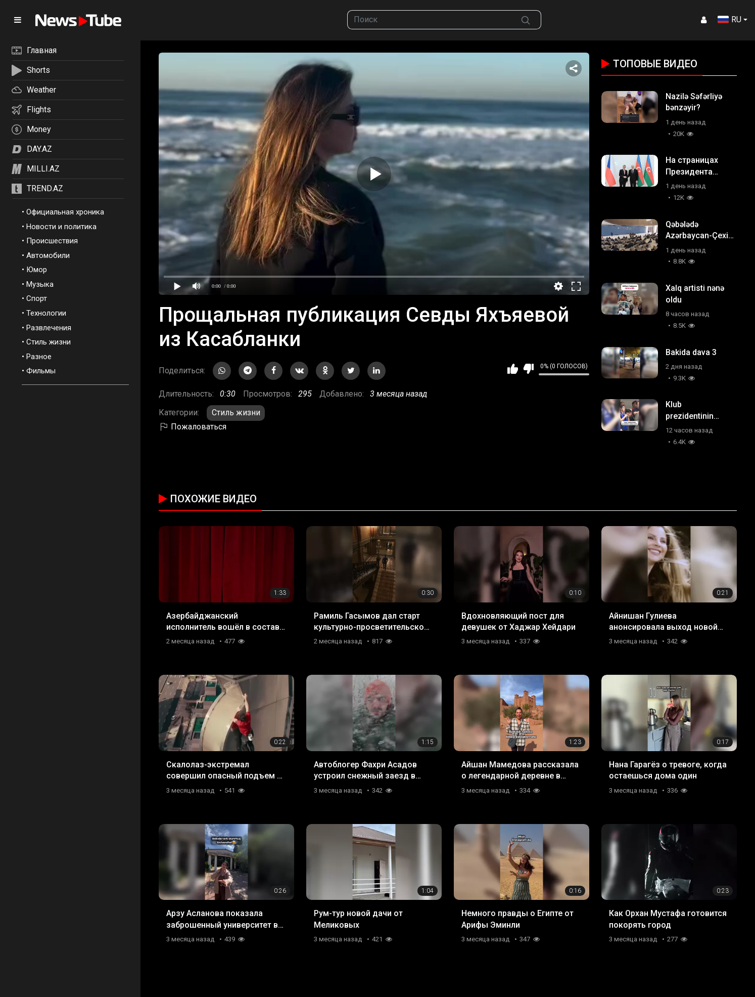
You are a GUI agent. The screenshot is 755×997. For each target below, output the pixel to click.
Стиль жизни (48, 341)
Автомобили (48, 255)
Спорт (36, 298)
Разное (39, 356)
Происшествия (52, 240)
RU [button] (729, 19)
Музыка (40, 284)
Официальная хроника (65, 211)
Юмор (36, 269)
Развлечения (48, 327)
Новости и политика (61, 226)
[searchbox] (429, 19)
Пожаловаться (192, 426)
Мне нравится (512, 369)
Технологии (46, 313)
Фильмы (41, 370)
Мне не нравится (528, 369)
